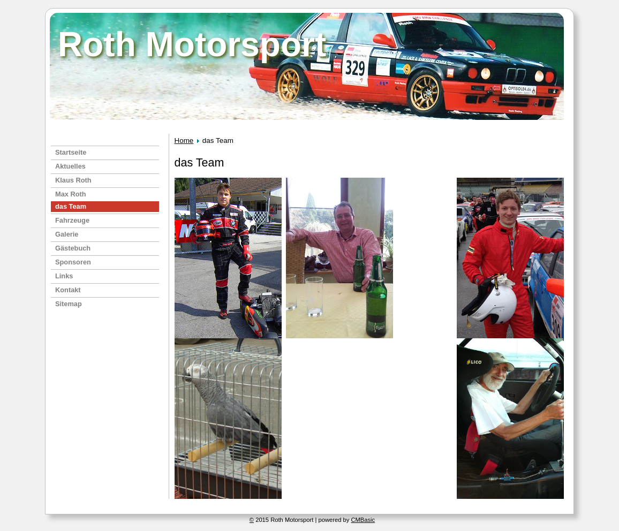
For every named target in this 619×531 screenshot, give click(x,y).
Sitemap (68, 304)
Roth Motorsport (192, 44)
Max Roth (70, 194)
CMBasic (363, 520)
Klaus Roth (73, 180)
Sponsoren (73, 262)
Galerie (66, 234)
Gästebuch (72, 248)
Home (184, 140)
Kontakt (68, 290)
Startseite (70, 152)
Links (64, 276)
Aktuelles (70, 166)
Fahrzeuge (72, 220)
